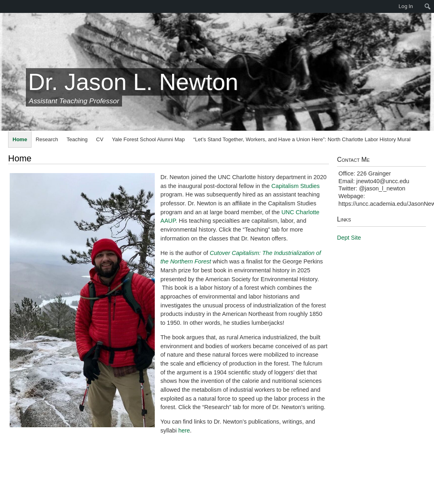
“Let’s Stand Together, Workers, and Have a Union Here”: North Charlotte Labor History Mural (302, 139)
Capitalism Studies (296, 186)
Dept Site (349, 237)
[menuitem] (4, 6)
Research (47, 139)
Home (20, 139)
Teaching (77, 139)
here (184, 430)
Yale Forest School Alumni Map (148, 139)
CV (99, 139)
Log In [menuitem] (405, 6)
